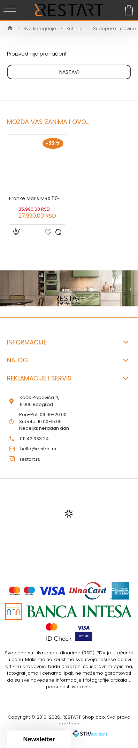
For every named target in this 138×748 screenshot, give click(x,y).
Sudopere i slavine (114, 28)
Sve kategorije (39, 28)
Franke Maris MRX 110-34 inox (37, 198)
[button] (39, 739)
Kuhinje (75, 28)
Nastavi (69, 71)
